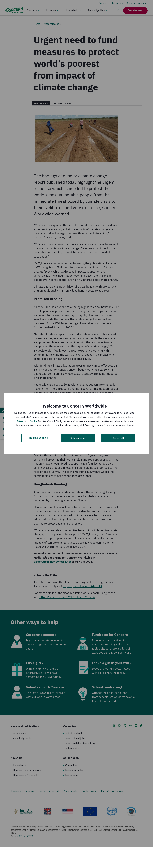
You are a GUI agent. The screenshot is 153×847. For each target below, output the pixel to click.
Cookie (33, 421)
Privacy (21, 421)
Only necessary (78, 438)
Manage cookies (38, 438)
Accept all (118, 438)
